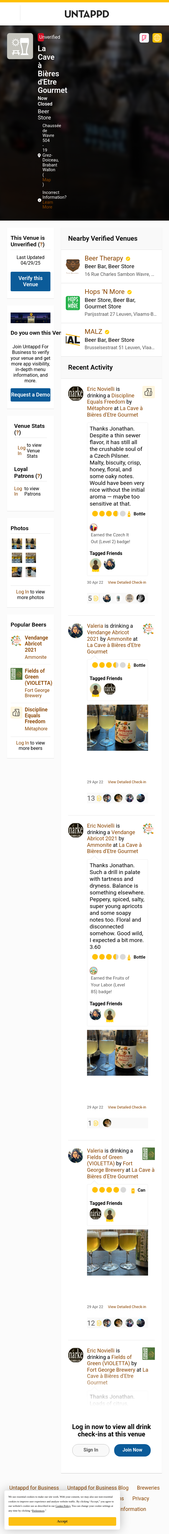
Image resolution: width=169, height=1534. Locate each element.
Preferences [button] (38, 1510)
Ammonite (36, 657)
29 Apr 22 (95, 782)
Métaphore (36, 729)
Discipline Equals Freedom (36, 715)
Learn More (47, 205)
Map (46, 179)
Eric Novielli (100, 389)
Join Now (132, 1450)
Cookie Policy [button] (62, 1505)
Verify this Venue (31, 281)
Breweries (148, 1488)
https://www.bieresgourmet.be (157, 38)
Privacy (140, 1498)
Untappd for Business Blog (98, 1488)
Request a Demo (30, 394)
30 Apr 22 (95, 582)
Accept (62, 1521)
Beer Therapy (105, 258)
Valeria (95, 626)
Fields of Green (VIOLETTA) (38, 677)
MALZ (94, 331)
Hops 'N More (105, 291)
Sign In (90, 1450)
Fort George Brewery (37, 692)
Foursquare (144, 38)
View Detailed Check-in (127, 582)
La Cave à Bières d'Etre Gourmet (115, 411)
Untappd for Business (34, 1488)
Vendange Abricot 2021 (36, 644)
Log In (22, 450)
